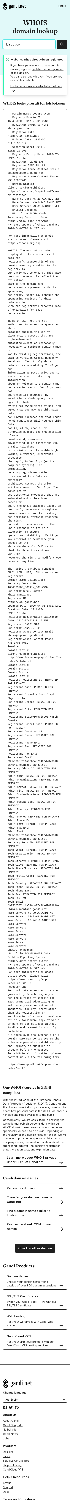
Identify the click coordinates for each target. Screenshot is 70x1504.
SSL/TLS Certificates (16, 1431)
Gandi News (10, 1404)
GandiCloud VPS (13, 1439)
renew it (32, 76)
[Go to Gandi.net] (14, 6)
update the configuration (47, 69)
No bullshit (9, 1400)
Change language (14, 1363)
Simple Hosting (12, 1435)
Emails (6, 1426)
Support (8, 1457)
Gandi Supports (13, 1395)
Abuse (7, 1475)
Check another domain (35, 1218)
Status (7, 1453)
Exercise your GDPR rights (19, 1484)
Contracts (9, 1479)
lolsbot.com (18, 59)
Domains (8, 1422)
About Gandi (11, 1391)
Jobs (6, 1408)
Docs (6, 1462)
